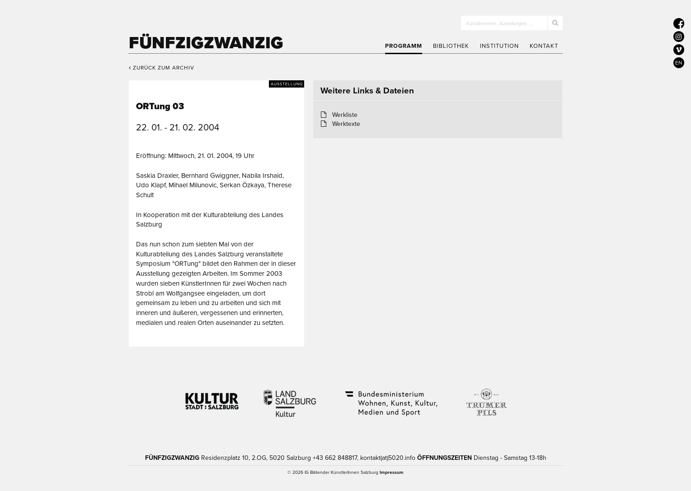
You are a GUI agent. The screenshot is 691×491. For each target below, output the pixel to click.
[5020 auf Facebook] (678, 23)
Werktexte (346, 124)
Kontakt (544, 46)
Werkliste (344, 115)
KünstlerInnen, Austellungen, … (499, 24)
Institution (499, 46)
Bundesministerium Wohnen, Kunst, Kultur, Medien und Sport (390, 397)
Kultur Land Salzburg (289, 397)
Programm (403, 46)
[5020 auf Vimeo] (678, 49)
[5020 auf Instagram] (678, 36)
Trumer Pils (486, 397)
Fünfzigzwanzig (206, 42)
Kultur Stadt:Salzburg (212, 397)
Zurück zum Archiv (161, 68)
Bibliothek (451, 46)
